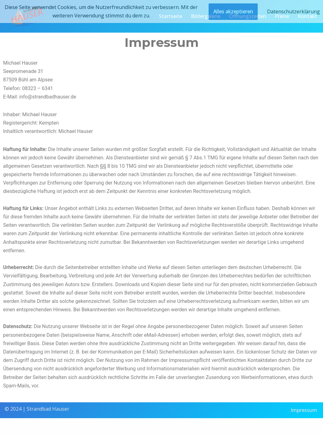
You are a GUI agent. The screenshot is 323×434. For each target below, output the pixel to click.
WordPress (72, 426)
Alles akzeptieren (233, 11)
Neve (11, 426)
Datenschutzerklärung (293, 11)
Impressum (304, 410)
